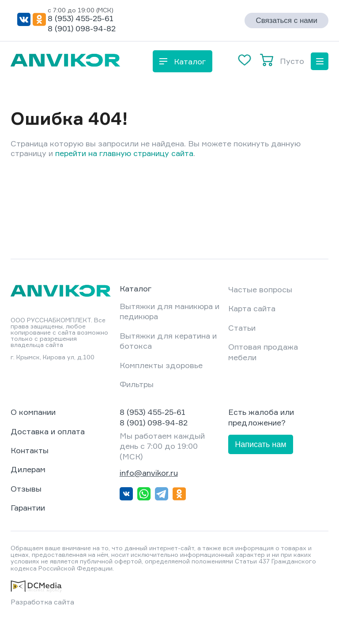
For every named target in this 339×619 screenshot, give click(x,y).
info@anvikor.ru (149, 473)
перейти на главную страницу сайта (124, 153)
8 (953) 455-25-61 (80, 18)
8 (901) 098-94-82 (82, 28)
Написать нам (260, 444)
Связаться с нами (286, 20)
